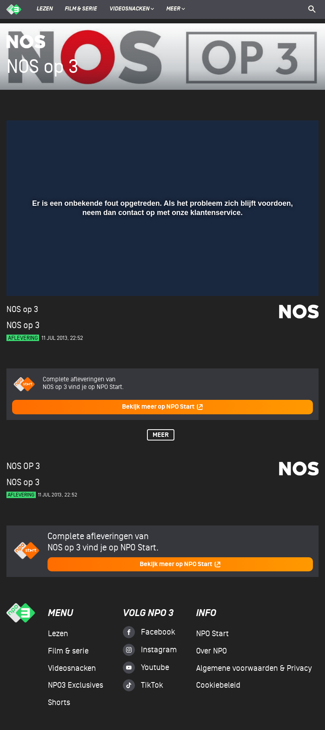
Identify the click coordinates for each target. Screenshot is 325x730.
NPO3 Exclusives (75, 685)
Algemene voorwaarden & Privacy (254, 668)
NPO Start (212, 633)
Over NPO (211, 651)
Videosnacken (129, 9)
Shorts (59, 702)
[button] (22, 278)
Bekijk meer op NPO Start (162, 407)
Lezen (45, 9)
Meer (175, 9)
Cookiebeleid (218, 685)
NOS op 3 (22, 309)
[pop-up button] (286, 278)
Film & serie (81, 9)
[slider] (161, 262)
